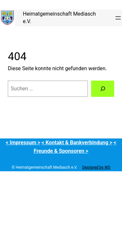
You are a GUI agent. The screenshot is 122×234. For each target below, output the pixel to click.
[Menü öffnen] (118, 18)
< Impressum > (23, 142)
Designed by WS (96, 167)
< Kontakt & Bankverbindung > (77, 142)
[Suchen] (102, 89)
